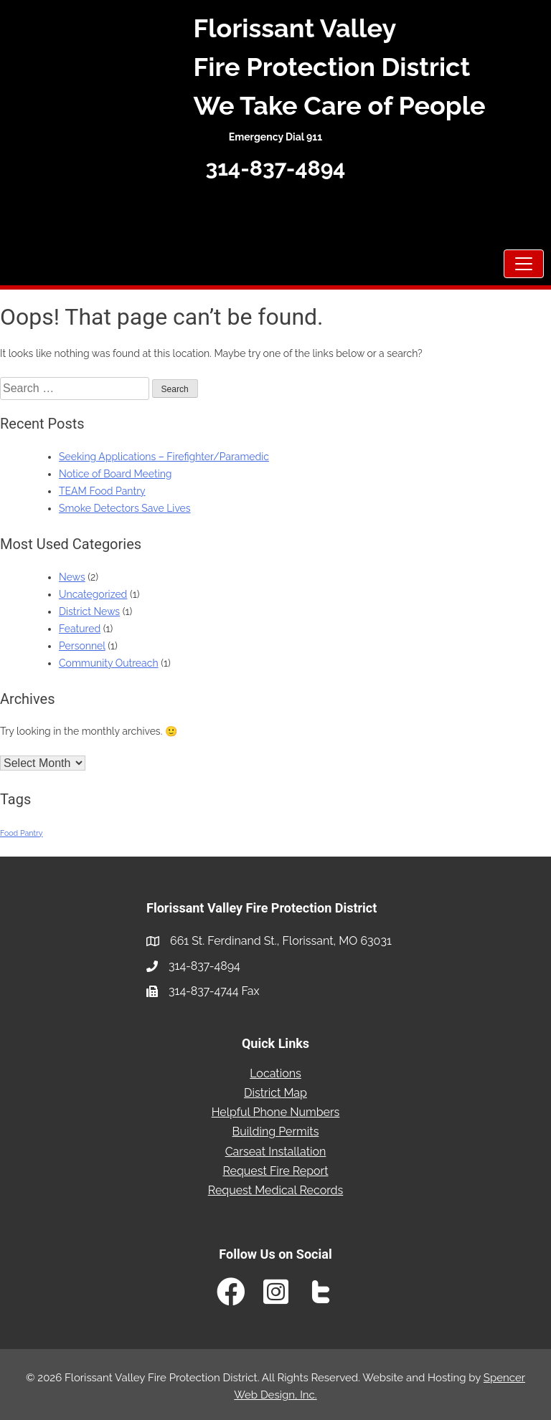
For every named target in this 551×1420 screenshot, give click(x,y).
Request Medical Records (276, 1190)
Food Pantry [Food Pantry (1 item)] (21, 833)
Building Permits (275, 1131)
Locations (275, 1073)
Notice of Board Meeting (115, 474)
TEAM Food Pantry (102, 491)
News (72, 577)
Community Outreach (109, 663)
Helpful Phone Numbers (276, 1112)
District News (89, 611)
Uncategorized (93, 594)
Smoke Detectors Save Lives (125, 508)
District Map (275, 1093)
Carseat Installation (275, 1151)
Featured (79, 628)
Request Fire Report (275, 1171)
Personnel (82, 646)
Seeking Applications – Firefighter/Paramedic (164, 456)
